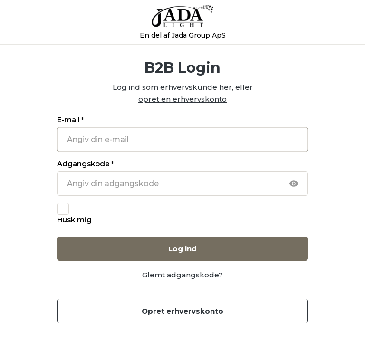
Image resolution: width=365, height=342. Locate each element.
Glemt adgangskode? (182, 274)
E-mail (70, 119)
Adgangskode (85, 163)
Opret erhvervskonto (182, 310)
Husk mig (74, 219)
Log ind (182, 248)
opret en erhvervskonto (182, 99)
